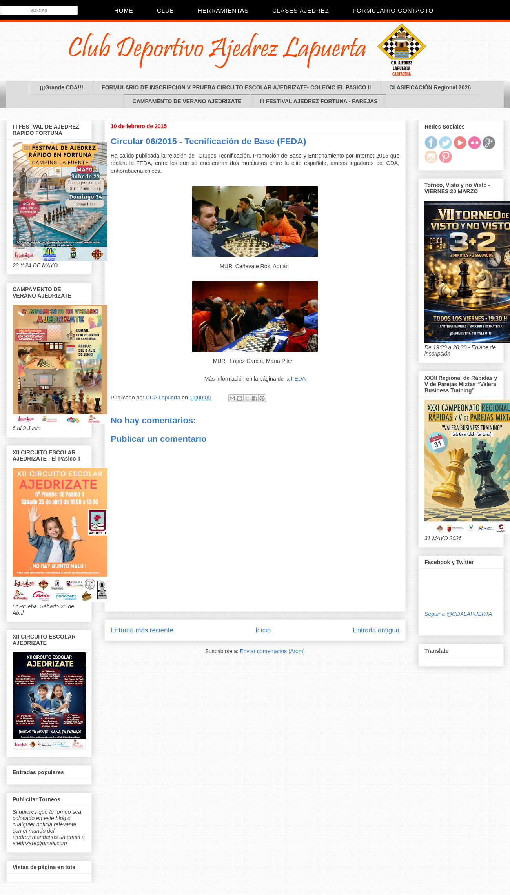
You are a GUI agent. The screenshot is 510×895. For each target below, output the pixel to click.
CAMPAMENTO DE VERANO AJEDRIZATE (187, 101)
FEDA (298, 379)
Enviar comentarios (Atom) (272, 651)
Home (123, 10)
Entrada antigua (376, 630)
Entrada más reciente (142, 630)
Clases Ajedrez (300, 10)
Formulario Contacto (393, 10)
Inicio (263, 630)
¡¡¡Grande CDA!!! (61, 87)
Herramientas (223, 10)
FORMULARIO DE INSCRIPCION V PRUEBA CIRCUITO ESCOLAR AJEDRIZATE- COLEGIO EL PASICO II (236, 87)
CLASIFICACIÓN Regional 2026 (430, 87)
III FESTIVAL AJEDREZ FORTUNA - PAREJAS (318, 101)
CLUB (165, 10)
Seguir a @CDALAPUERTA (458, 614)
